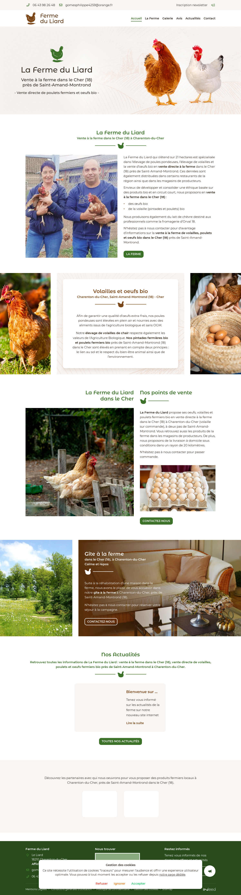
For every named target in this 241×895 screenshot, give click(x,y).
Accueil (136, 18)
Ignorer (119, 883)
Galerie (167, 18)
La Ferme (152, 18)
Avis (179, 18)
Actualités (192, 18)
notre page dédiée (172, 874)
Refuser (102, 883)
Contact (209, 18)
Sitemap (189, 889)
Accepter (138, 883)
